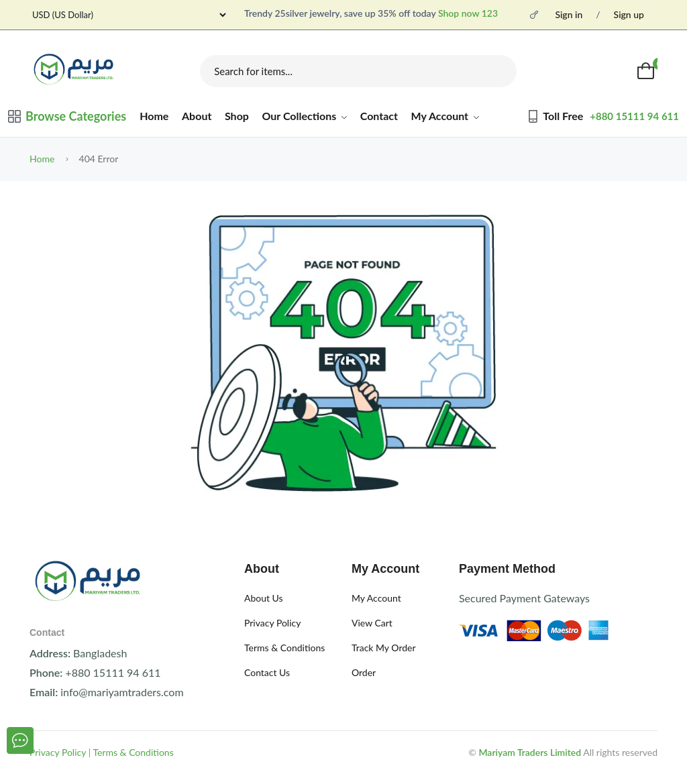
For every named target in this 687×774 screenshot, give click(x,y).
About (196, 115)
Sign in (568, 14)
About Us (263, 598)
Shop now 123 (468, 13)
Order (364, 672)
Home (154, 115)
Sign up (629, 14)
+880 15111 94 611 (634, 116)
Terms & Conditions (284, 647)
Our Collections (305, 115)
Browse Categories (67, 116)
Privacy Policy (272, 622)
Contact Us (267, 672)
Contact (379, 115)
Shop (237, 115)
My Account (445, 115)
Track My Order (384, 647)
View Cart (372, 622)
